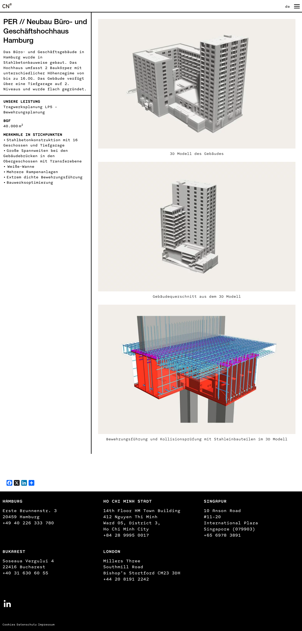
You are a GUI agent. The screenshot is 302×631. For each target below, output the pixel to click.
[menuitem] (288, 6)
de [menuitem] (287, 6)
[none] (284, 6)
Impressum (46, 624)
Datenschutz (27, 624)
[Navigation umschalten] (296, 6)
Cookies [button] (8, 624)
